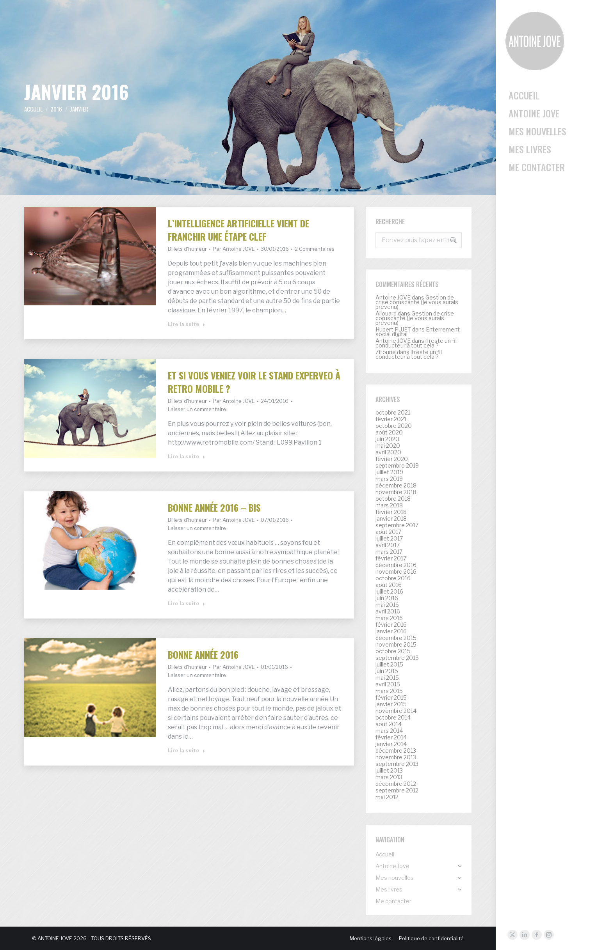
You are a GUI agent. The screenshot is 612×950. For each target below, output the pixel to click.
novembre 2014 (395, 711)
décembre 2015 (395, 638)
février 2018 (391, 512)
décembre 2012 (395, 784)
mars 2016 (389, 618)
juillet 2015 (389, 664)
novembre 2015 (395, 644)
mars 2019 (389, 479)
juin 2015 (386, 671)
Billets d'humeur (187, 249)
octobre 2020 (393, 426)
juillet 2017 (389, 538)
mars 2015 (389, 691)
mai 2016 (387, 605)
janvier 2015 (391, 704)
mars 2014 (389, 730)
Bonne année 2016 (203, 654)
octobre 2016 (393, 578)
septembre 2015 (397, 658)
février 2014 (391, 737)
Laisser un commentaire (197, 409)
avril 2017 (387, 545)
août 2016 (388, 585)
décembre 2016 (395, 565)
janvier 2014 (391, 744)
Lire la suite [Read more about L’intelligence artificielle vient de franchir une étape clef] (186, 324)
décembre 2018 (395, 485)
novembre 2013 (395, 757)
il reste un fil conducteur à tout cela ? (416, 343)
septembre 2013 (396, 764)
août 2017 (388, 532)
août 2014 (388, 724)
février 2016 (391, 624)
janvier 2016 (391, 631)
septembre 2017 (396, 525)
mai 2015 (387, 677)
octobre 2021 (392, 412)
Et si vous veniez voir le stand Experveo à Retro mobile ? (254, 381)
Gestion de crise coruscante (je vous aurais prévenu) (416, 302)
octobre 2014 (393, 717)
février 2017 (390, 558)
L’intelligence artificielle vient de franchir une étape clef (238, 229)
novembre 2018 (395, 492)
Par (234, 249)
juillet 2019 (389, 472)
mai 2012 (387, 797)
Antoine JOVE (393, 297)
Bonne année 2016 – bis (214, 507)
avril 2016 (387, 611)
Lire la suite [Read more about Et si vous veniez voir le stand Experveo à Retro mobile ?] (186, 456)
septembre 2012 (396, 790)
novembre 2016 (395, 571)
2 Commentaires (314, 249)
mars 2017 (388, 551)
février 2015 (391, 697)
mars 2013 (388, 777)
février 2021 (390, 419)
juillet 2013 (389, 770)
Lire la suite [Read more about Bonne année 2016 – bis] (186, 603)
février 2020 (391, 459)
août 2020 (389, 432)
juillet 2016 (389, 591)
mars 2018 (389, 505)
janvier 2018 (391, 518)
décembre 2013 (395, 750)
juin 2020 (387, 439)
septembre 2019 (397, 465)
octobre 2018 (393, 498)
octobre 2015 (393, 651)
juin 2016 (386, 598)
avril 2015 (387, 684)
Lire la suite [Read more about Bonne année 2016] (186, 750)
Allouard (386, 313)
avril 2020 (388, 452)
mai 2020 (387, 445)
